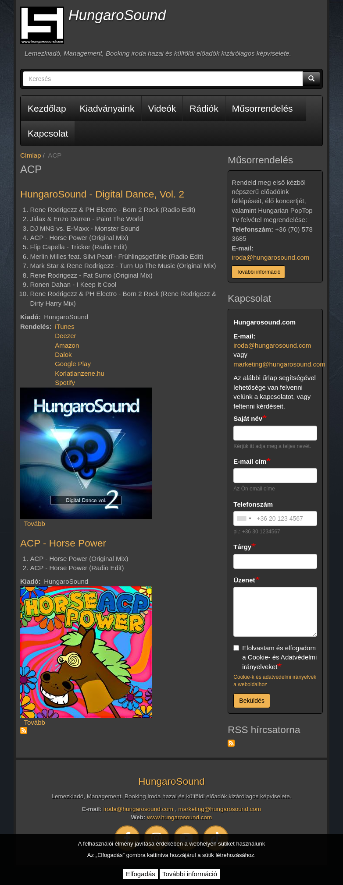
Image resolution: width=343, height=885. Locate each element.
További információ (258, 272)
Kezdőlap (47, 108)
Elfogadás (140, 874)
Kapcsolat (48, 133)
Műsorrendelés (262, 108)
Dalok (63, 354)
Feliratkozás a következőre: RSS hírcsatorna (231, 743)
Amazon (67, 345)
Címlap (30, 155)
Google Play (73, 363)
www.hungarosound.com (179, 817)
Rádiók (203, 108)
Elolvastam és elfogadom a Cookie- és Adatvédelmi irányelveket (275, 657)
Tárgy (242, 546)
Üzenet (244, 580)
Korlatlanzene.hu (79, 373)
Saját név (247, 418)
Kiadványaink (107, 108)
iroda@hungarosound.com (270, 257)
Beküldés (251, 700)
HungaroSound (117, 15)
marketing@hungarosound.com (279, 364)
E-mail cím (249, 461)
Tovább (34, 523)
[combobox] (244, 518)
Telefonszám (253, 504)
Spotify (65, 382)
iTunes (64, 326)
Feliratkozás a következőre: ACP (23, 730)
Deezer (65, 335)
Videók (162, 108)
